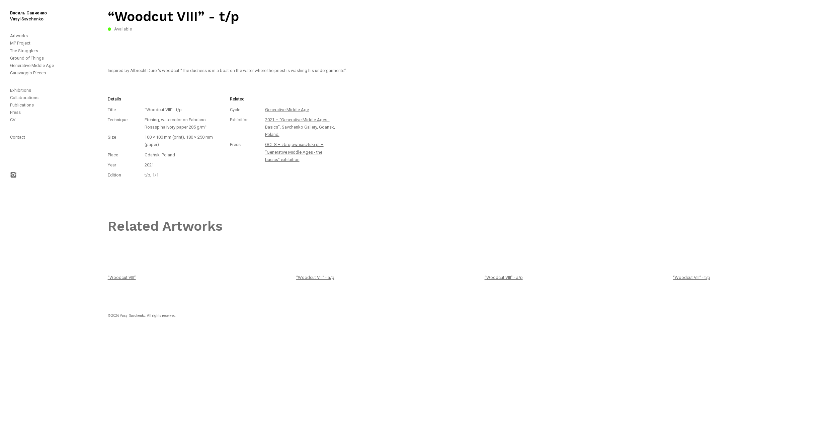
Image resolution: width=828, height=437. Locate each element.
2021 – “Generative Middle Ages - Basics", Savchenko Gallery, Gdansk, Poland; (300, 127)
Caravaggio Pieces (28, 72)
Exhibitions (20, 90)
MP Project (20, 43)
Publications (22, 104)
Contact (17, 137)
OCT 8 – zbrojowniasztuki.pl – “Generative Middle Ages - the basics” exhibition (294, 152)
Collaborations (24, 97)
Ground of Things (27, 58)
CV (12, 119)
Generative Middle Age (32, 65)
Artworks (19, 35)
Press (15, 112)
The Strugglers (24, 50)
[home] (23, 11)
